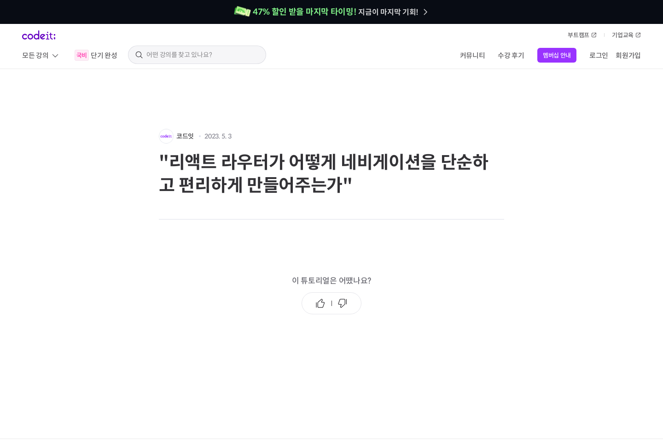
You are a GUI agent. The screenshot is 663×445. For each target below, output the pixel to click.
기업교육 (626, 35)
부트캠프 (582, 35)
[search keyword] (202, 54)
